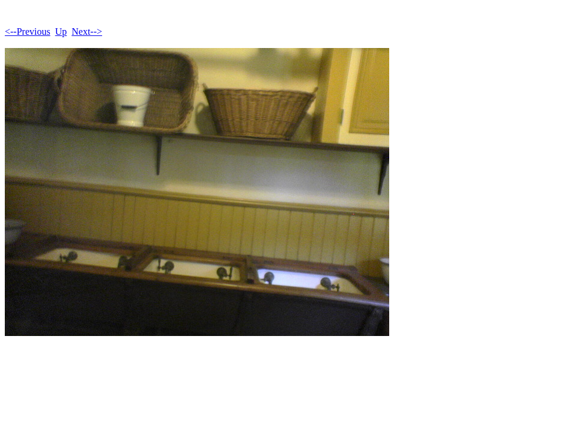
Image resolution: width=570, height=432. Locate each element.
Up (61, 31)
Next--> (86, 31)
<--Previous (27, 31)
